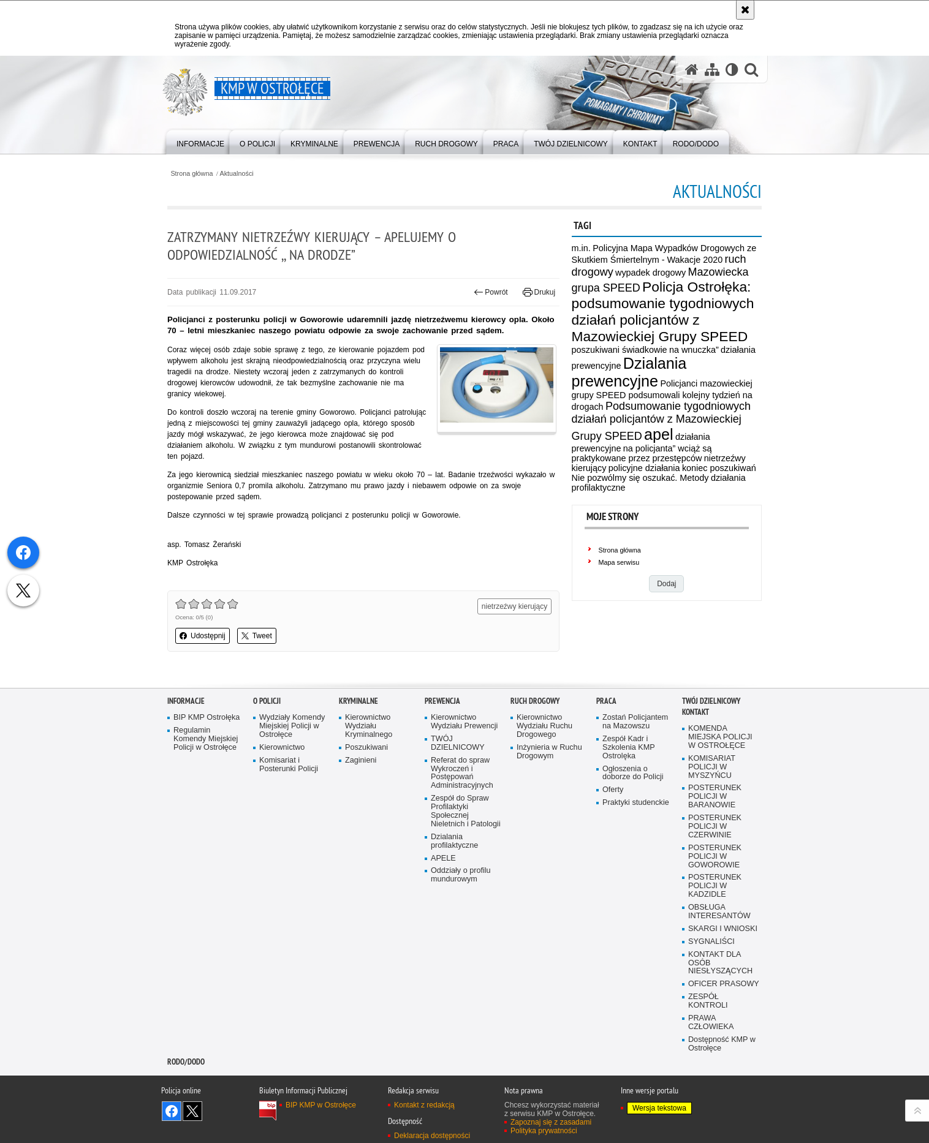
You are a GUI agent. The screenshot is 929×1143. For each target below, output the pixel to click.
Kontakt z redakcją (424, 1105)
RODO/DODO (186, 1062)
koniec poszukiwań (719, 468)
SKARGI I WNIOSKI (722, 929)
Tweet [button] (256, 636)
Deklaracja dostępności (432, 1135)
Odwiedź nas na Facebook (171, 1111)
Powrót (491, 292)
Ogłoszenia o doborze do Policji (633, 773)
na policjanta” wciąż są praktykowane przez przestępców (642, 453)
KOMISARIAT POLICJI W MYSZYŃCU (711, 767)
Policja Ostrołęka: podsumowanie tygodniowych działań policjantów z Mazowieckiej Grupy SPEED (663, 311)
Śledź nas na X (192, 1111)
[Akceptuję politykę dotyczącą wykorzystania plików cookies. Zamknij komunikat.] (745, 10)
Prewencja (442, 701)
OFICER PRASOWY (723, 984)
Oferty (612, 790)
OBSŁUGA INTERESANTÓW (719, 911)
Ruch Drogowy (534, 701)
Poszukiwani (366, 748)
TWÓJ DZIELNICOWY (458, 743)
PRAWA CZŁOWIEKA (711, 1022)
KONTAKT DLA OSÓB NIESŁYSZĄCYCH (720, 963)
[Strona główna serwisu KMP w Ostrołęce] (692, 69)
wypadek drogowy (650, 272)
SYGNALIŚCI (711, 942)
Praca (606, 701)
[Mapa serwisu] (712, 69)
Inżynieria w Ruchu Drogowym (549, 752)
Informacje (186, 701)
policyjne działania (644, 468)
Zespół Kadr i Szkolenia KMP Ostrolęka (628, 747)
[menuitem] (200, 141)
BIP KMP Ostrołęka (206, 718)
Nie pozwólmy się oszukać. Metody (640, 478)
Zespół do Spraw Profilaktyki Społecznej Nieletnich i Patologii (466, 811)
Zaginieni (360, 760)
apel (658, 434)
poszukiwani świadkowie (619, 350)
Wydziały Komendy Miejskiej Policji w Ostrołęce (292, 726)
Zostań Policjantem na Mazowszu (635, 722)
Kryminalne (358, 701)
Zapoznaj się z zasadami (550, 1122)
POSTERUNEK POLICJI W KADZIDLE (714, 886)
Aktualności (237, 173)
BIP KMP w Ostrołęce (321, 1105)
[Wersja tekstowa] (732, 69)
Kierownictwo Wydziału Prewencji (464, 722)
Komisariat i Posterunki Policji (288, 764)
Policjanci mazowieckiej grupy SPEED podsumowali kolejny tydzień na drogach (662, 395)
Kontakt (695, 712)
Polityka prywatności (543, 1130)
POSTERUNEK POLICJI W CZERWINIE (714, 826)
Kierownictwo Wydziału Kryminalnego (368, 726)
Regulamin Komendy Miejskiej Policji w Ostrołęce (205, 739)
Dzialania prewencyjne (629, 372)
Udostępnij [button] (203, 636)
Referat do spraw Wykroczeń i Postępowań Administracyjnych (462, 773)
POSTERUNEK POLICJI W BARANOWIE (714, 796)
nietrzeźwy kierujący (514, 606)
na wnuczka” (694, 350)
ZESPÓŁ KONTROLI (708, 1001)
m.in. (581, 248)
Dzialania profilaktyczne (454, 841)
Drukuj (539, 292)
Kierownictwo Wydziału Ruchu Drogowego (544, 726)
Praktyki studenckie (635, 803)
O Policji (267, 701)
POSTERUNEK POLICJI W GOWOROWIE (714, 856)
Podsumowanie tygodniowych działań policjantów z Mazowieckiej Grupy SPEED (661, 421)
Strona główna (191, 173)
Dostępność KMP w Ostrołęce (722, 1044)
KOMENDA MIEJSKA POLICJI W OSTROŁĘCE (720, 737)
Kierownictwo (282, 748)
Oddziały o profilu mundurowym (461, 875)
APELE (443, 858)
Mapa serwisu (619, 562)
